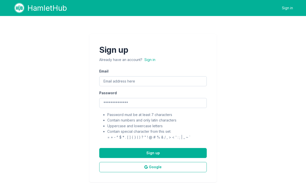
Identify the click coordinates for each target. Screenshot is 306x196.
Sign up (153, 153)
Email (104, 71)
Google (153, 167)
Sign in (287, 8)
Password (108, 93)
